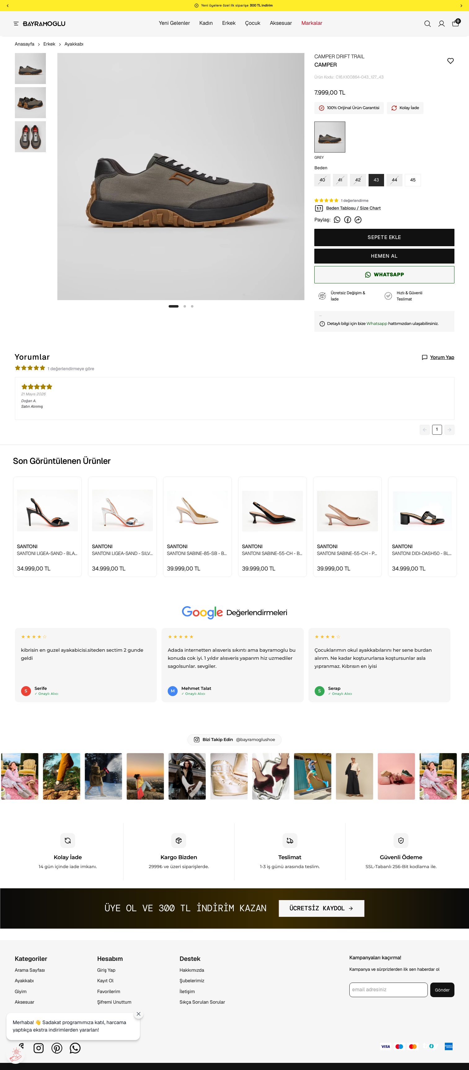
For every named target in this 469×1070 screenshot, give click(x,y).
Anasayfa (28, 44)
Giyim (21, 992)
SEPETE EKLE (384, 237)
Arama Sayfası (30, 970)
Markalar (305, 23)
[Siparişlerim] (441, 24)
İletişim (187, 992)
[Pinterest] (56, 1048)
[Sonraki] (461, 5)
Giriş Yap (106, 970)
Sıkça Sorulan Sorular (202, 1002)
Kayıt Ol (105, 981)
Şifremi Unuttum (114, 1002)
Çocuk (246, 23)
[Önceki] (7, 5)
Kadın (199, 23)
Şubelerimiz (191, 981)
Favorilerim (108, 992)
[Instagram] (38, 1048)
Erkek (222, 23)
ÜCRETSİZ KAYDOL (322, 908)
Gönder (442, 990)
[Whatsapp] (75, 1048)
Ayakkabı (73, 44)
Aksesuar (274, 23)
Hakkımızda (191, 970)
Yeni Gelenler (168, 23)
